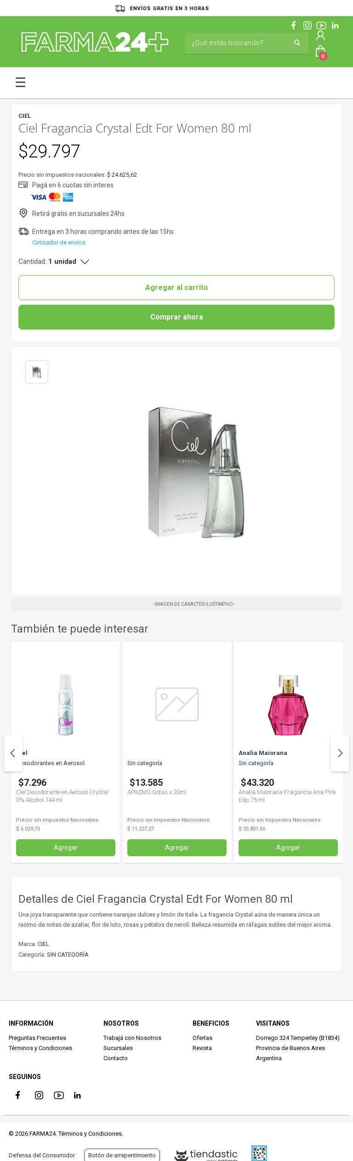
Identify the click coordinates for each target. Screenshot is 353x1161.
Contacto (115, 1058)
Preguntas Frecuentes (37, 1037)
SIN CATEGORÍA (68, 954)
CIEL (43, 943)
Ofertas (202, 1037)
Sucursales (118, 1048)
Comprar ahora (176, 317)
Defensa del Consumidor (42, 1155)
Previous (13, 753)
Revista (202, 1048)
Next (339, 753)
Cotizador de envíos (58, 242)
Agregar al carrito (176, 287)
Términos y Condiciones (40, 1048)
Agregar (66, 847)
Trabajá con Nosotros (132, 1037)
